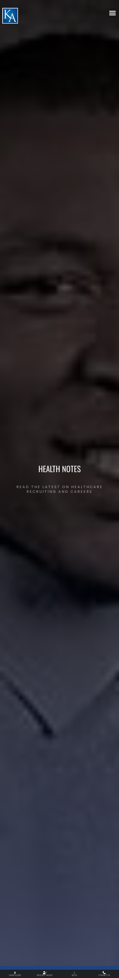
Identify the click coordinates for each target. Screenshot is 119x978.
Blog (74, 975)
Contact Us (104, 975)
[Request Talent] (44, 972)
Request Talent (44, 975)
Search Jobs (15, 975)
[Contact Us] (104, 972)
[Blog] (74, 972)
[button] (112, 11)
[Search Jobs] (14, 972)
